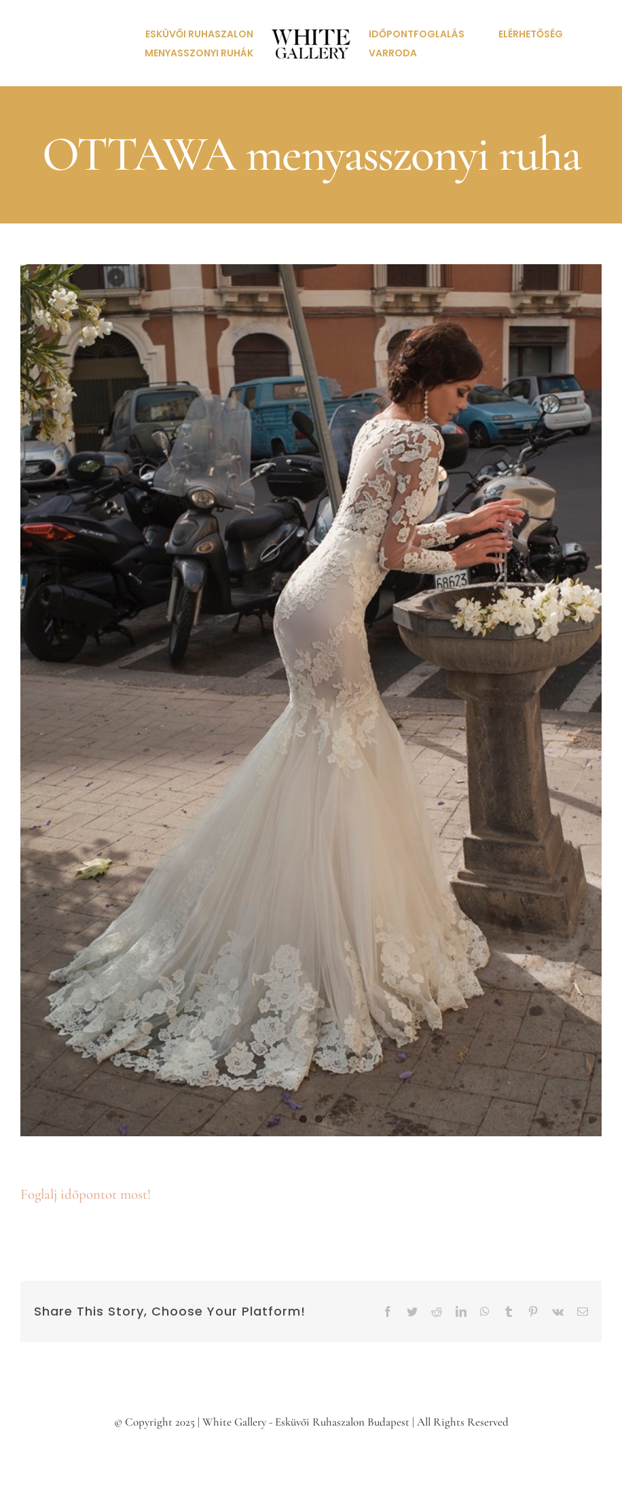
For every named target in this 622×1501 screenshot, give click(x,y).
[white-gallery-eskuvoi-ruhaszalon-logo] (311, 10)
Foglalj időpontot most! (85, 1194)
